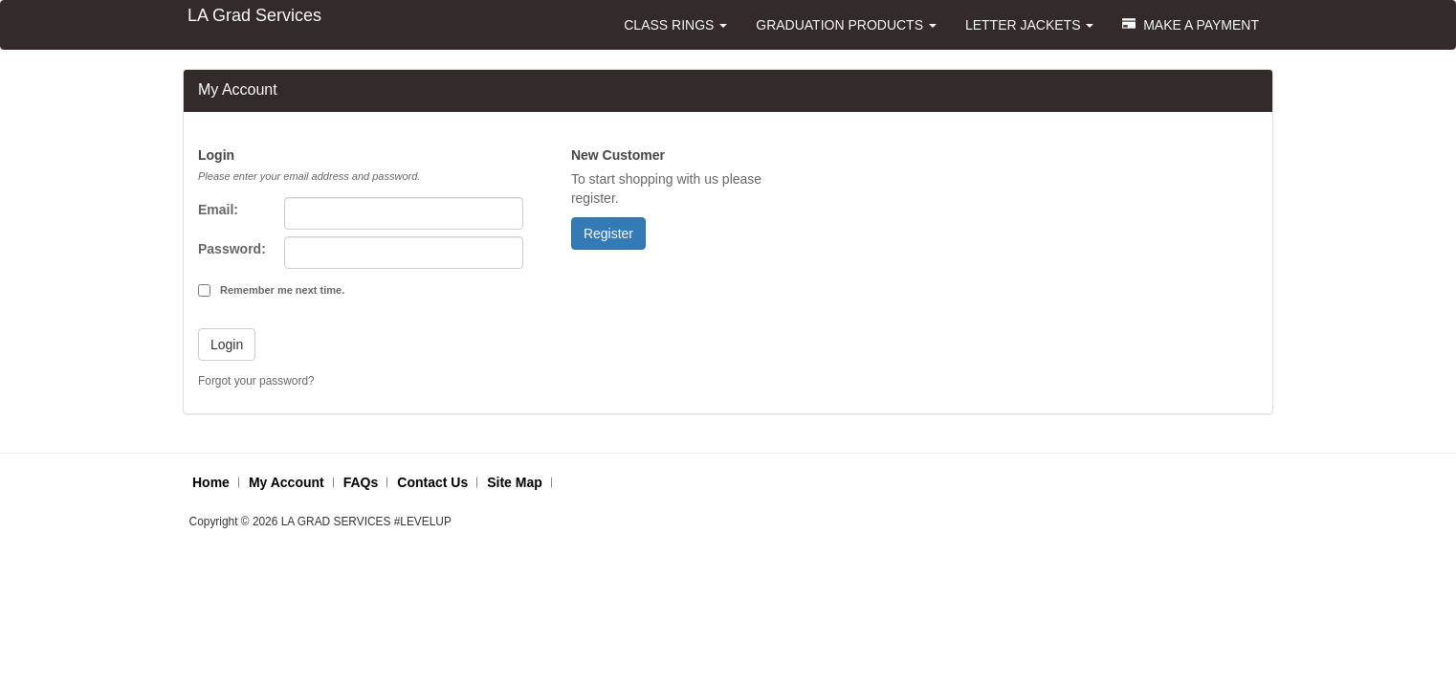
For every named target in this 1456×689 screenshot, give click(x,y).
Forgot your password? (256, 381)
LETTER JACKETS (1029, 25)
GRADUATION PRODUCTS (846, 25)
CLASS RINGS (675, 25)
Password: (232, 248)
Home (211, 482)
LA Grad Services (254, 15)
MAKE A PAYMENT (1190, 25)
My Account (286, 482)
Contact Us (432, 482)
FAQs (361, 482)
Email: (218, 209)
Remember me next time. (282, 290)
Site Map (514, 482)
